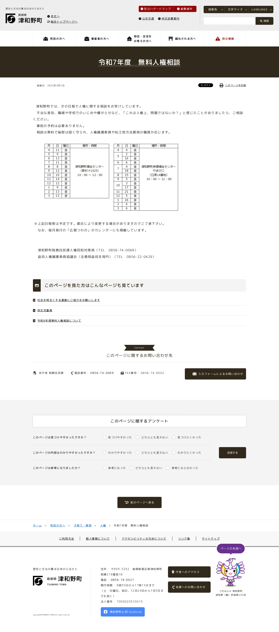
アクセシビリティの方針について (144, 538)
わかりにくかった (189, 452)
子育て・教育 (83, 525)
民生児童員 (44, 310)
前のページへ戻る (142, 502)
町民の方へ (57, 525)
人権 (103, 525)
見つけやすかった (120, 437)
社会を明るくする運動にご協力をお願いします (68, 300)
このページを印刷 (235, 85)
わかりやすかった (120, 452)
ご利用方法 (66, 538)
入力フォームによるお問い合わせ (220, 374)
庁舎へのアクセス (188, 572)
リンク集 (184, 538)
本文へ (55, 16)
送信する (232, 452)
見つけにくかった (189, 437)
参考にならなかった (185, 468)
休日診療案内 (170, 19)
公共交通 (148, 19)
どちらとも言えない (154, 437)
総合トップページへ (64, 21)
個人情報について (98, 538)
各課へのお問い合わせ (191, 587)
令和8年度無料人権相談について (59, 320)
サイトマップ (211, 538)
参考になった (117, 468)
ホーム (37, 525)
